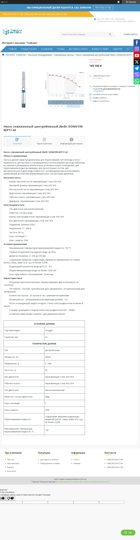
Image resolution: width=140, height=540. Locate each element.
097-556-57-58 (103, 7)
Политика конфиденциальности (95, 482)
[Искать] (110, 34)
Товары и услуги (29, 49)
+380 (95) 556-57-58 (115, 467)
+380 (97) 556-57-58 (115, 459)
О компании (47, 49)
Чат (128, 532)
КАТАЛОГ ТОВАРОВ (16, 55)
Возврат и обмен (100, 49)
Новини (76, 463)
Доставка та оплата (49, 459)
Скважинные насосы (64, 55)
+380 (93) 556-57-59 (115, 463)
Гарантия (117, 49)
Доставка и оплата (78, 49)
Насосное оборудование (40, 55)
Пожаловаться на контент (69, 482)
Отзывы (61, 49)
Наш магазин (13, 463)
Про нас (10, 459)
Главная (13, 49)
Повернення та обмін (50, 463)
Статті (76, 459)
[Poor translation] (10, 498)
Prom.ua (83, 479)
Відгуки (10, 467)
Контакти (11, 471)
